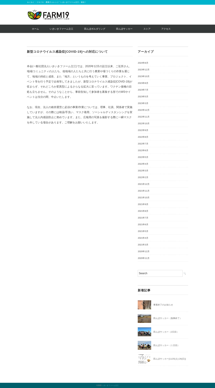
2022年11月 (143, 116)
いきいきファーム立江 (61, 28)
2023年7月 (143, 90)
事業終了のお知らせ (163, 304)
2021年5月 (143, 231)
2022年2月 (143, 177)
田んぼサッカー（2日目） (166, 332)
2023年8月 (143, 83)
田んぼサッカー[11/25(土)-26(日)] (169, 359)
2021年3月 (143, 244)
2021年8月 (143, 211)
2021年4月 (143, 238)
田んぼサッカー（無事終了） (167, 318)
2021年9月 (143, 204)
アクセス (166, 28)
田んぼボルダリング (94, 28)
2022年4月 (143, 164)
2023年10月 (143, 76)
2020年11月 (143, 258)
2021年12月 (143, 184)
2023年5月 (143, 96)
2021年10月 (143, 197)
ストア (146, 28)
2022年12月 (143, 110)
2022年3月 (143, 170)
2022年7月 (143, 143)
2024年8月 (143, 63)
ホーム (35, 28)
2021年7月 (143, 217)
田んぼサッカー (124, 28)
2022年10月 (143, 123)
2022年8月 (143, 137)
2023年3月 (143, 103)
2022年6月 (143, 150)
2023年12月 (143, 69)
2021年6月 (143, 224)
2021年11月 (143, 191)
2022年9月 (143, 130)
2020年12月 (143, 251)
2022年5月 (143, 157)
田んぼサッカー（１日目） (166, 345)
